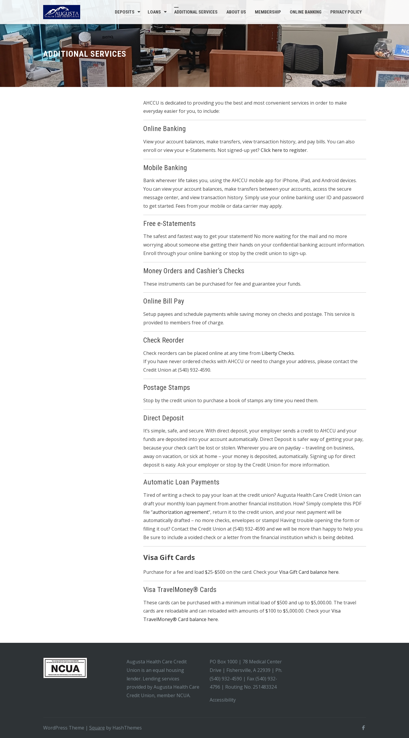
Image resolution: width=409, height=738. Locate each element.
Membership (268, 12)
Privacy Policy (346, 12)
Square (97, 727)
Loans (154, 12)
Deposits (124, 12)
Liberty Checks (278, 353)
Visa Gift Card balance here (309, 572)
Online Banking (306, 12)
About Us (236, 12)
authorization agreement (180, 512)
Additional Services (196, 12)
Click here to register (284, 150)
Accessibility (223, 700)
